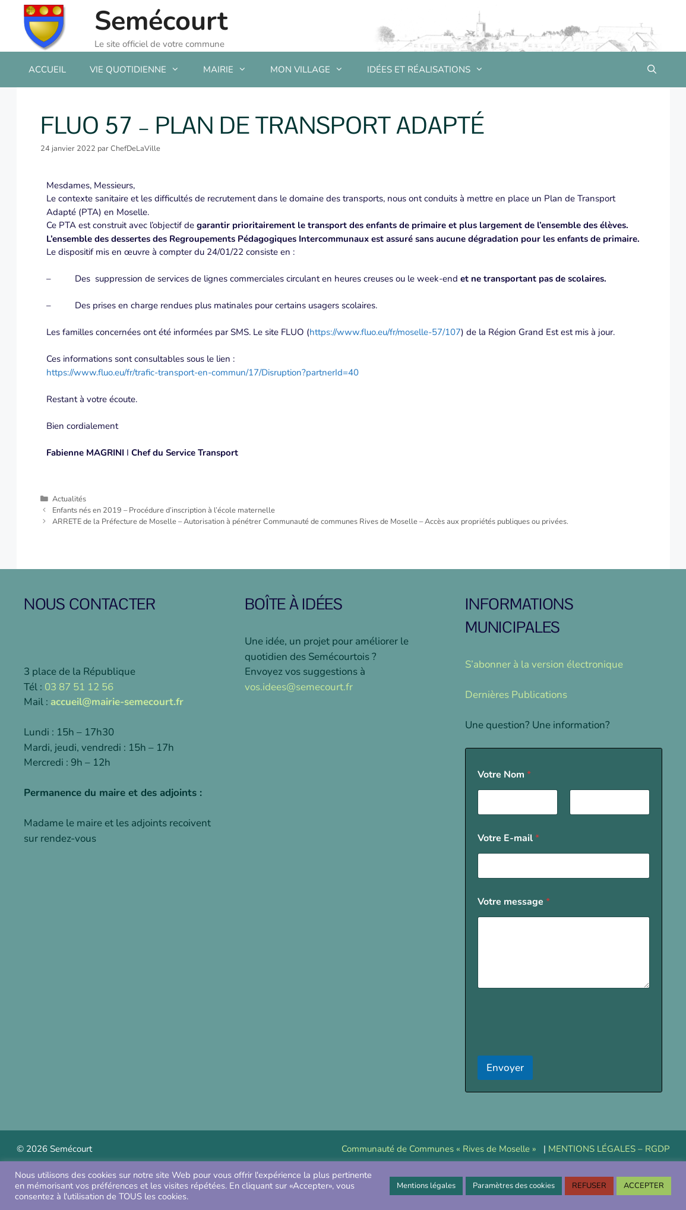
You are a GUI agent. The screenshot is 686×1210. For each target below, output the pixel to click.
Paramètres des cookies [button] (514, 1185)
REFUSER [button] (589, 1185)
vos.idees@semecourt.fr (299, 687)
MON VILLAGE (312, 69)
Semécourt (160, 21)
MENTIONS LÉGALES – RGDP (609, 1149)
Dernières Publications (516, 695)
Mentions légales (426, 1185)
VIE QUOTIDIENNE (140, 69)
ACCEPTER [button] (644, 1185)
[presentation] (568, 1047)
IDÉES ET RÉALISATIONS (431, 69)
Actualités (69, 499)
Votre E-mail (508, 838)
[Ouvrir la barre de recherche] (651, 69)
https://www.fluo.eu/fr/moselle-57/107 (385, 332)
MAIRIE (230, 69)
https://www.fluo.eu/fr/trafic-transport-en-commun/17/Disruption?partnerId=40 (202, 372)
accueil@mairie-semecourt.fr (117, 702)
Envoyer (505, 1068)
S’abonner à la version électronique (544, 664)
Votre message (514, 902)
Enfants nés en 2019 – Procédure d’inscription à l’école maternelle (163, 510)
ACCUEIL (47, 69)
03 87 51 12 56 (79, 687)
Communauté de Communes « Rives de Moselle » (439, 1149)
